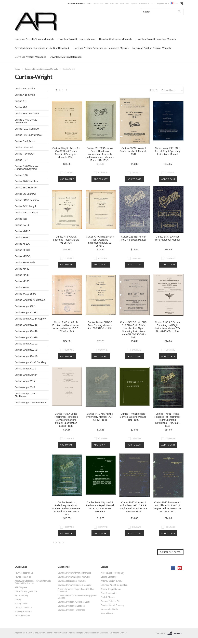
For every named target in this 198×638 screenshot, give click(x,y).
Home (17, 69)
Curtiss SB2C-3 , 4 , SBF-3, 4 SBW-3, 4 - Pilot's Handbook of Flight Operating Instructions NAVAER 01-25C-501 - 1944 (133, 330)
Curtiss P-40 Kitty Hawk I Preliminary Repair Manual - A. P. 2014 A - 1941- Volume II (100, 507)
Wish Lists (124, 3)
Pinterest (180, 568)
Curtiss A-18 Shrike (25, 94)
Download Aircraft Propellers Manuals (156, 38)
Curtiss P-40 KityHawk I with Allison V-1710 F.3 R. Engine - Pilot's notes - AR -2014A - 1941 (133, 507)
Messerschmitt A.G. (109, 609)
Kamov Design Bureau (111, 589)
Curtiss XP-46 (22, 275)
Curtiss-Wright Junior (26, 374)
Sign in (134, 3)
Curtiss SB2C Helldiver (27, 181)
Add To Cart (67, 179)
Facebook (173, 568)
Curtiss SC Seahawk (25, 193)
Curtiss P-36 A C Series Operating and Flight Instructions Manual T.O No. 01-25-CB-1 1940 (167, 327)
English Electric (108, 597)
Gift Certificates (111, 3)
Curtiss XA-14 (22, 225)
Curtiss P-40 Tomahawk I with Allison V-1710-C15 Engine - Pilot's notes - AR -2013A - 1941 (167, 507)
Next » (63, 543)
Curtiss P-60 (21, 175)
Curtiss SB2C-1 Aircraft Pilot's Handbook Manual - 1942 (133, 151)
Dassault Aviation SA (110, 601)
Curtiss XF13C (22, 243)
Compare (69, 173)
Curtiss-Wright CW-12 (26, 312)
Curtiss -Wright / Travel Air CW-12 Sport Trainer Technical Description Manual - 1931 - (66, 153)
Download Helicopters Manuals (115, 38)
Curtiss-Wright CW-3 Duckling (30, 362)
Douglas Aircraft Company (112, 605)
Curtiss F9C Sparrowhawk (28, 135)
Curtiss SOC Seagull (25, 206)
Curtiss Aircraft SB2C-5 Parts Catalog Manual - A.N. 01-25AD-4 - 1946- (99, 325)
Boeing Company (108, 577)
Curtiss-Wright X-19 (25, 387)
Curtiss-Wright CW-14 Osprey (30, 318)
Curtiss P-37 (21, 160)
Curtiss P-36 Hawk (24, 153)
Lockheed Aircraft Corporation (114, 585)
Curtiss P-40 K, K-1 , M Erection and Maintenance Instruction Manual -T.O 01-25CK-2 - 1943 (66, 327)
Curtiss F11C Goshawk (27, 128)
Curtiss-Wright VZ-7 (25, 381)
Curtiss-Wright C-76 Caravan (30, 300)
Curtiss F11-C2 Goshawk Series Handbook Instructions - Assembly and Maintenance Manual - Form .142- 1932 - (100, 154)
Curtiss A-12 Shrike (25, 88)
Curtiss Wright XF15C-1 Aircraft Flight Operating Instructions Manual (167, 151)
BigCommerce (175, 633)
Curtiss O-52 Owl (24, 147)
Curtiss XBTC (22, 237)
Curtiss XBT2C (22, 231)
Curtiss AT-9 (21, 107)
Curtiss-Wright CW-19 (26, 337)
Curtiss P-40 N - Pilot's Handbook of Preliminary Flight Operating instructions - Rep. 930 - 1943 (167, 419)
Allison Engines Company (112, 573)
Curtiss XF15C (22, 256)
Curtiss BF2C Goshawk (27, 113)
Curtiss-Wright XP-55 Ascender (31, 402)
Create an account (146, 3)
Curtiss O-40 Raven (25, 141)
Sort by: (153, 90)
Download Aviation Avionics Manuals (152, 47)
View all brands (107, 613)
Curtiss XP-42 (22, 268)
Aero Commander (109, 593)
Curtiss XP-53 (22, 281)
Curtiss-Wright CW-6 (25, 368)
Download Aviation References (66, 56)
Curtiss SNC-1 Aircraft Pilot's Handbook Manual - (167, 238)
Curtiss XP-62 (22, 287)
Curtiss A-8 (20, 101)
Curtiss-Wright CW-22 (26, 350)
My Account (98, 3)
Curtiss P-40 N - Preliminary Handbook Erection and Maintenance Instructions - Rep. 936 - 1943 (66, 508)
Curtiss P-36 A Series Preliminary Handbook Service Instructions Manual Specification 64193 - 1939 (66, 419)
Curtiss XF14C (22, 250)
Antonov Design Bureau (111, 581)
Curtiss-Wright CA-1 (25, 306)
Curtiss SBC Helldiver (26, 187)
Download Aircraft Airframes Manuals (34, 38)
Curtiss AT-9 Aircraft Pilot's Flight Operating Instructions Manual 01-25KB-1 (100, 241)
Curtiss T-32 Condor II (26, 212)
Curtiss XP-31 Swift (25, 262)
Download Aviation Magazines (30, 56)
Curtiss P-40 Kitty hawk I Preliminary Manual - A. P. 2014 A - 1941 (99, 416)
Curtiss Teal (21, 218)
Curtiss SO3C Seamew (27, 200)
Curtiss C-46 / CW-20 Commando (26, 121)
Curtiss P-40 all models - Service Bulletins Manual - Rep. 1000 (133, 416)
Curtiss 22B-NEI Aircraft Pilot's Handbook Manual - (133, 238)
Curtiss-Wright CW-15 (26, 325)
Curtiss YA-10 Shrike (25, 293)
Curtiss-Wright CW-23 (26, 356)
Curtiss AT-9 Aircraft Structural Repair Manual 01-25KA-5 (66, 239)
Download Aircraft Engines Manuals (76, 38)
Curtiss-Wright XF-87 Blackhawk (26, 395)
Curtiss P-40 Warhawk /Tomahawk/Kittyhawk (26, 167)
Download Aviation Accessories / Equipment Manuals (101, 47)
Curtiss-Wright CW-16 (26, 331)
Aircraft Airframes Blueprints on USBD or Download (42, 47)
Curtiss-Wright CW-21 (26, 343)
